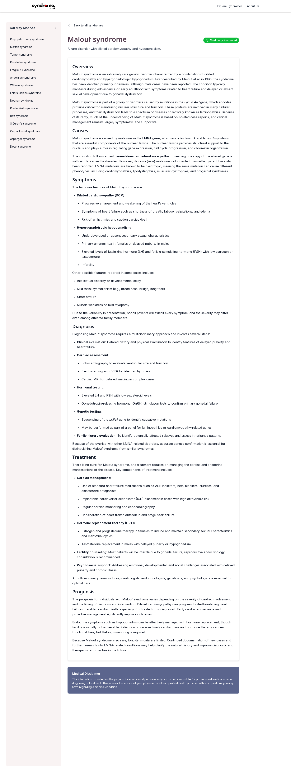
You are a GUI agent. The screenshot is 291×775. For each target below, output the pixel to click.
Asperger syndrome (22, 138)
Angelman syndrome (23, 77)
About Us (253, 6)
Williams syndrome (22, 85)
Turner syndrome (21, 54)
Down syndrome (20, 146)
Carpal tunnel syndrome (25, 131)
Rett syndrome (19, 115)
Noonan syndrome (22, 100)
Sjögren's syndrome (23, 123)
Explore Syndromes (229, 6)
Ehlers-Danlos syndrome (25, 92)
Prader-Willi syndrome (24, 108)
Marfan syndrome (21, 46)
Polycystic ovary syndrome (27, 39)
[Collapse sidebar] (55, 28)
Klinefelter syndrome (23, 62)
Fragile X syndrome (22, 69)
